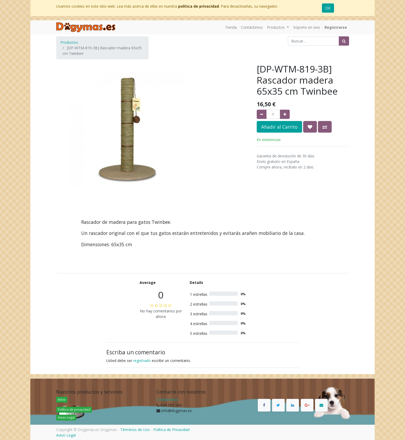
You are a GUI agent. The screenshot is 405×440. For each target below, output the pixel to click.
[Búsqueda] (344, 41)
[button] (310, 127)
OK (328, 8)
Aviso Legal (66, 417)
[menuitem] (231, 27)
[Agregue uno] (285, 114)
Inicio (62, 399)
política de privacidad (198, 6)
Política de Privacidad (171, 429)
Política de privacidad (74, 409)
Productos (69, 42)
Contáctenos (167, 399)
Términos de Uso (135, 429)
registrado (142, 360)
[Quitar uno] (261, 114)
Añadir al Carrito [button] (279, 127)
